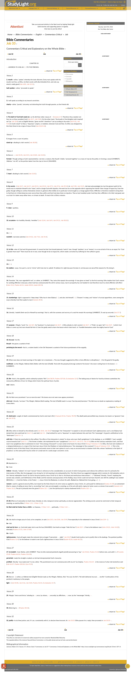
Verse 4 (9, 113)
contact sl (79, 662)
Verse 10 (9, 216)
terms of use (36, 662)
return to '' (54, 71)
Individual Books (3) (72, 95)
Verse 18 (9, 336)
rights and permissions (65, 662)
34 (78, 54)
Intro (11, 59)
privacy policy (48, 662)
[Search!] (80, 65)
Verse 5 (9, 134)
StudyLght (18, 4)
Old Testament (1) (71, 92)
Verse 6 (9, 151)
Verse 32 (9, 616)
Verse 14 (9, 276)
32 (10, 54)
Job (66, 34)
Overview (68, 76)
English (39, 34)
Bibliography (69, 81)
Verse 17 (9, 321)
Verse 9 (9, 204)
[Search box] (71, 65)
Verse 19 (9, 356)
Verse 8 (9, 182)
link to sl (96, 662)
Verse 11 (9, 229)
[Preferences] (124, 8)
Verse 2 (9, 76)
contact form (97, 665)
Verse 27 (9, 548)
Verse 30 (9, 604)
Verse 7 (9, 170)
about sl (87, 662)
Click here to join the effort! (53, 29)
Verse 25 (9, 497)
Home (9, 34)
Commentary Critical (53, 34)
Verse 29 (9, 591)
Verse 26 (9, 515)
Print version (69, 74)
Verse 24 (9, 459)
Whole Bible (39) (71, 89)
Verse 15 (9, 293)
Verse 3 (9, 96)
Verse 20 (9, 375)
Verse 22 (9, 412)
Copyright (68, 79)
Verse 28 (9, 573)
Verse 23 (9, 427)
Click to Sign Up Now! (115, 2)
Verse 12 (9, 245)
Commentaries (23, 34)
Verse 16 (9, 308)
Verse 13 (9, 260)
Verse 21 (9, 393)
